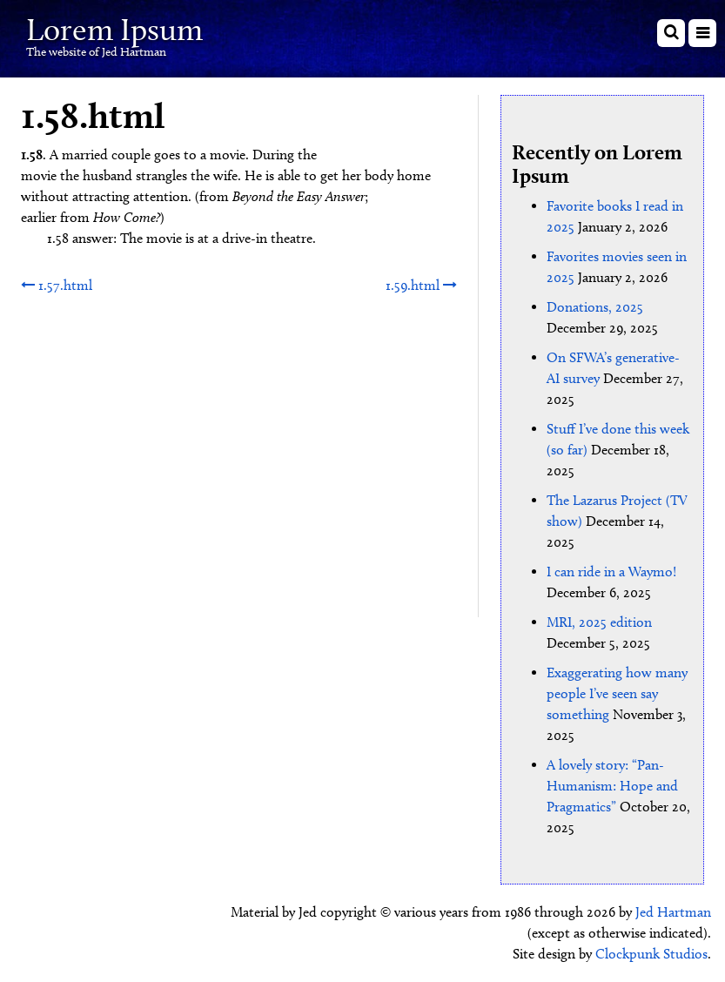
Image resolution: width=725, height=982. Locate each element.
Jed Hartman (673, 912)
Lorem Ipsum (114, 29)
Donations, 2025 (595, 307)
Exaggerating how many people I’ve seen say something (617, 693)
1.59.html (421, 285)
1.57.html (56, 285)
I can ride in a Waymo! (611, 571)
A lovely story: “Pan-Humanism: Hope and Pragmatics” (612, 786)
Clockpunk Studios (651, 953)
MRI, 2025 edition (599, 622)
